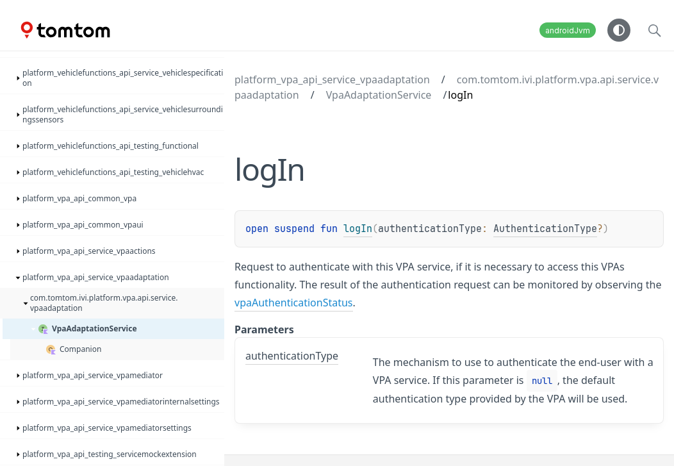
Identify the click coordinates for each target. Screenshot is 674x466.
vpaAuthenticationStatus (293, 302)
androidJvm (567, 30)
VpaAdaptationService (379, 95)
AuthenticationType (545, 228)
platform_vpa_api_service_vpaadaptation (332, 79)
